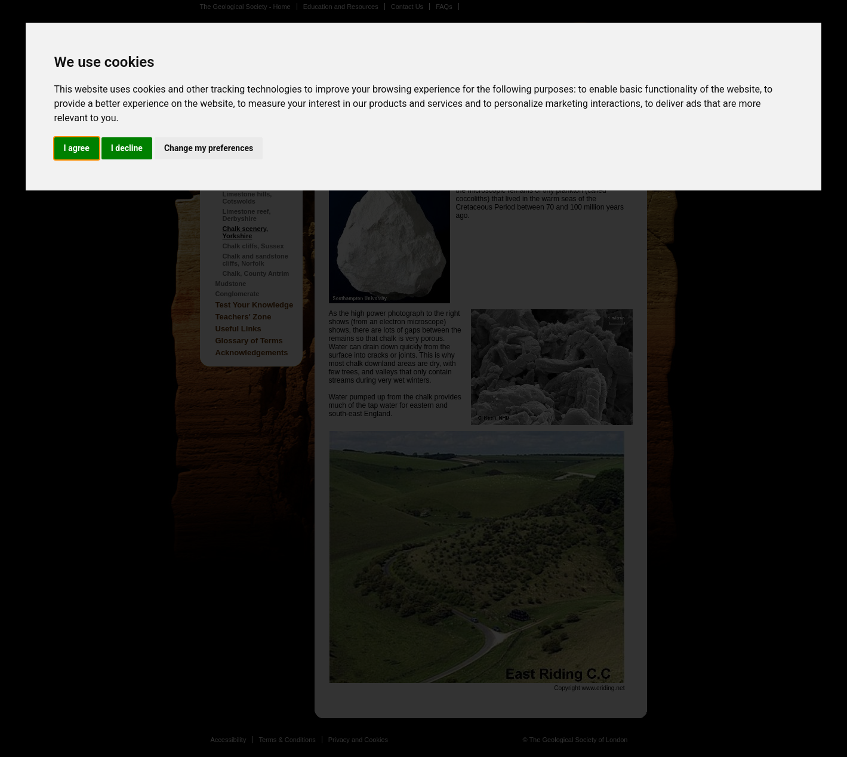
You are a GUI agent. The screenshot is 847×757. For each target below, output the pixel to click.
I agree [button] (77, 148)
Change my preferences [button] (208, 148)
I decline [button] (127, 148)
